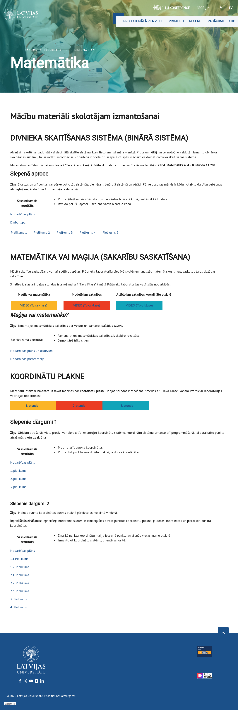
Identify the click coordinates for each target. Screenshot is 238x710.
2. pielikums (18, 479)
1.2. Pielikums (19, 567)
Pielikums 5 (110, 232)
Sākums (31, 50)
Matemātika (84, 50)
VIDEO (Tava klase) (33, 305)
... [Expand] (66, 50)
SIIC (232, 21)
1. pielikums (18, 470)
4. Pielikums (18, 607)
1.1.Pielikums (19, 559)
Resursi (195, 21)
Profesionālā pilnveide (143, 21)
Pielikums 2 (42, 232)
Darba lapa (17, 222)
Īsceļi (203, 8)
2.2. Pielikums (19, 583)
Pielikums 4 (87, 232)
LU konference (171, 7)
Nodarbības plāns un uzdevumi (31, 351)
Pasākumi (216, 21)
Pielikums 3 (64, 232)
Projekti (176, 21)
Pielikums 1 (19, 232)
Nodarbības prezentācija (27, 359)
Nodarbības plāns (22, 214)
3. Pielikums (18, 599)
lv (230, 8)
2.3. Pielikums (19, 591)
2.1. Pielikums (19, 575)
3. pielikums (18, 487)
